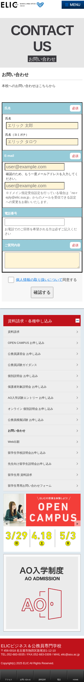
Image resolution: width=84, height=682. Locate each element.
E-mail (9, 155)
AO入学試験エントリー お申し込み (31, 397)
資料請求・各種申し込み (30, 321)
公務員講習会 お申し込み (24, 354)
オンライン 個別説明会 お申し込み (30, 409)
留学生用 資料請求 (20, 475)
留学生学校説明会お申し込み (27, 452)
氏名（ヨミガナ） (17, 134)
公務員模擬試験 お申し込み (26, 420)
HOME (75, 680)
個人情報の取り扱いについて (39, 279)
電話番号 (10, 213)
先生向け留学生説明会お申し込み (30, 463)
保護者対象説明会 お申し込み (27, 386)
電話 (59, 680)
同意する (46, 279)
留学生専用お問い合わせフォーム (30, 485)
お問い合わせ (16, 430)
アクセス (8, 680)
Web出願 (13, 441)
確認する (42, 292)
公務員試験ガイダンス (22, 365)
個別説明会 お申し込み (23, 376)
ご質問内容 (12, 245)
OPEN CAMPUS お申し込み (26, 342)
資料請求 (13, 331)
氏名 (7, 108)
